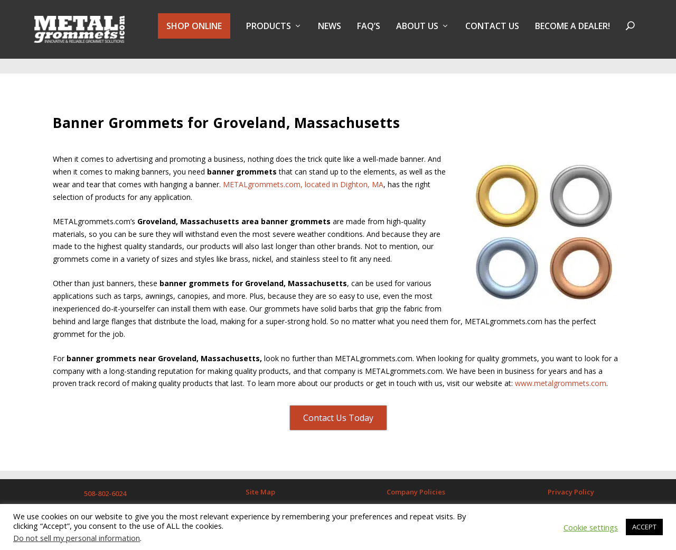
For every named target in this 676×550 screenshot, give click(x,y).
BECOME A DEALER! (572, 34)
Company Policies (416, 484)
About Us (417, 34)
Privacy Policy (571, 484)
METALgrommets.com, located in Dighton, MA (303, 176)
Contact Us (492, 34)
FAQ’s (368, 34)
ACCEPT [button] (644, 526)
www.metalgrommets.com (560, 375)
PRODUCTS (268, 34)
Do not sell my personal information (76, 538)
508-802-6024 (105, 485)
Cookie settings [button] (591, 527)
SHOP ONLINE (194, 33)
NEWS (329, 34)
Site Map (260, 484)
